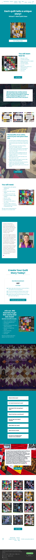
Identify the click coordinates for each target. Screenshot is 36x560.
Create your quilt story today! (18, 310)
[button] (12, 557)
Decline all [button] (29, 555)
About (25, 2)
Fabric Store (19, 2)
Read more (3, 552)
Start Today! (18, 176)
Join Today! (18, 485)
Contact (29, 2)
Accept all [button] (29, 553)
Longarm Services (15, 2)
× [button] (35, 550)
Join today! (18, 78)
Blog (22, 1)
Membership (5, 1)
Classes (10, 1)
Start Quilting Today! (18, 41)
